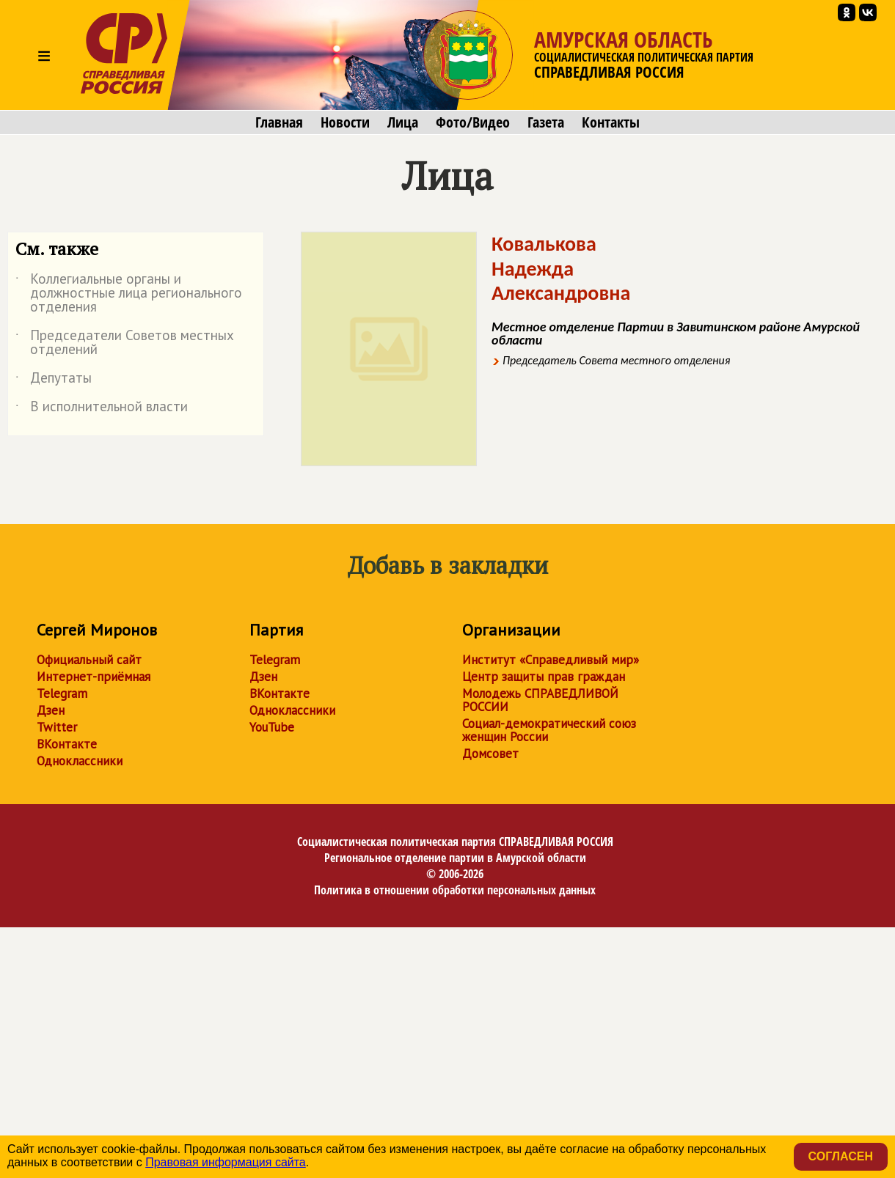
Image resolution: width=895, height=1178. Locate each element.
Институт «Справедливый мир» (550, 659)
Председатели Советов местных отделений (124, 343)
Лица (402, 122)
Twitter (57, 727)
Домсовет (490, 753)
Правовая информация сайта (225, 1162)
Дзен (51, 710)
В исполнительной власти (101, 409)
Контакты (611, 122)
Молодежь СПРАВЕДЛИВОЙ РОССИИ (540, 700)
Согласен (840, 1156)
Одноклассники (80, 760)
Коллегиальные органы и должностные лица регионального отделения (128, 293)
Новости (345, 122)
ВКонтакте (67, 744)
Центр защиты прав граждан (543, 676)
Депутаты (53, 380)
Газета (545, 122)
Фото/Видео (473, 122)
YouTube (271, 727)
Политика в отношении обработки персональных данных (455, 890)
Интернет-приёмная (93, 676)
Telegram (62, 693)
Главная (279, 122)
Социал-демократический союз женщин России (549, 730)
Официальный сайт (89, 659)
